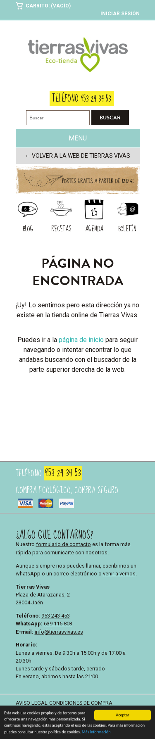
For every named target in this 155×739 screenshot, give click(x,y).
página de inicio (81, 340)
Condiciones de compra (80, 703)
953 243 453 (55, 616)
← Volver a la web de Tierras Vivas (77, 155)
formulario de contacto (63, 544)
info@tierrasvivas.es (59, 632)
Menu (78, 138)
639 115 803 (58, 623)
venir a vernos (119, 573)
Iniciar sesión (120, 14)
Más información (96, 733)
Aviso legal (32, 703)
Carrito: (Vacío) (48, 6)
